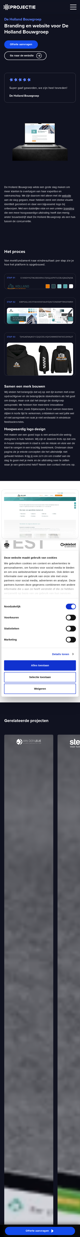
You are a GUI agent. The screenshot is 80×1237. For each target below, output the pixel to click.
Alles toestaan (40, 665)
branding (69, 208)
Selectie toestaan (40, 677)
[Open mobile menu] (73, 7)
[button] (40, 1231)
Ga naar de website (26, 55)
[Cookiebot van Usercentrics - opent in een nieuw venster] (60, 545)
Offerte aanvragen (21, 44)
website (66, 195)
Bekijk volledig (61, 532)
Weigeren (40, 688)
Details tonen (60, 654)
